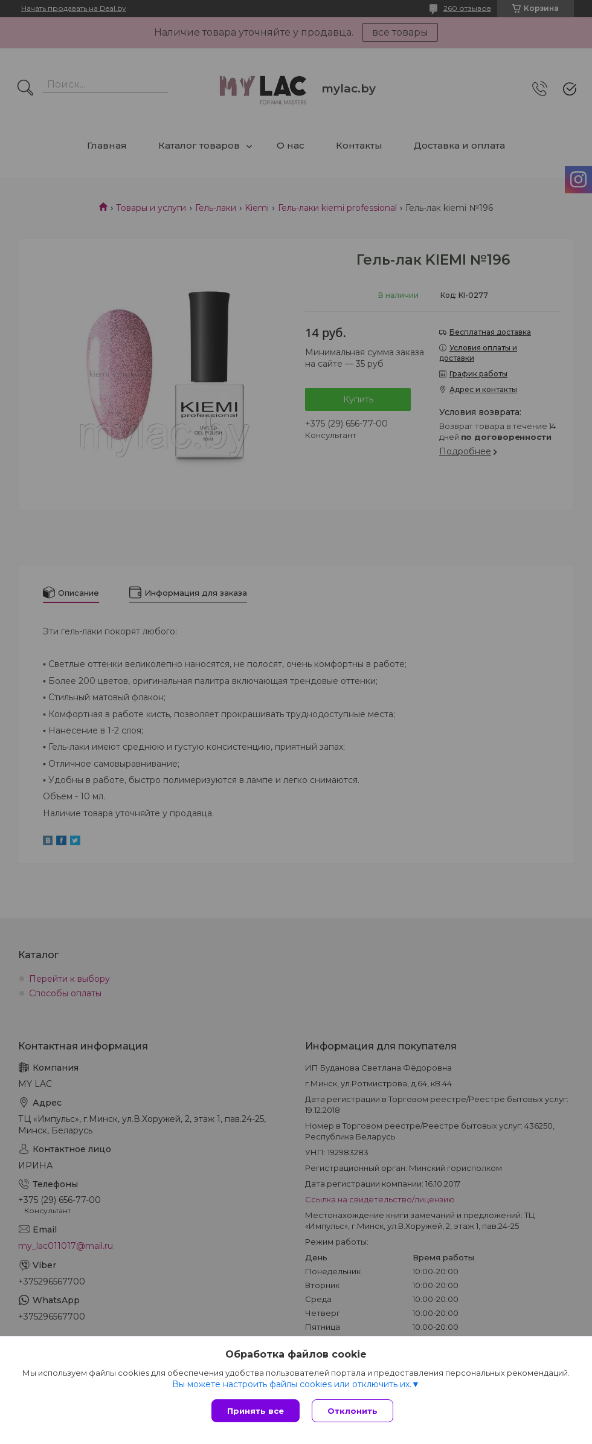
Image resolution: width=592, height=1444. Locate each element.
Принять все (255, 1411)
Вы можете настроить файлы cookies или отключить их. (291, 1384)
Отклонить (352, 1411)
